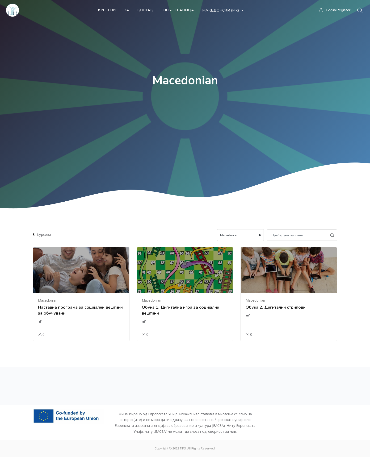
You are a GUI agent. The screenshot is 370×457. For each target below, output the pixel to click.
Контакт (146, 10)
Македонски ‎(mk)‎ (222, 10)
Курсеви (107, 10)
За (126, 10)
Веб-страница (178, 10)
